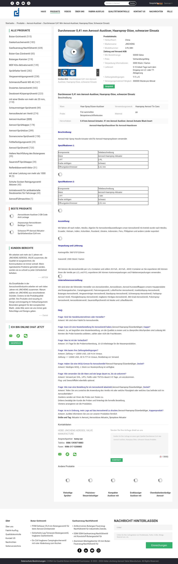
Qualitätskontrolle (118, 11)
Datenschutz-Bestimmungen (33, 561)
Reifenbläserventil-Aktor (21, 167)
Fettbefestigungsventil (20, 142)
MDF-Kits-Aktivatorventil (21, 65)
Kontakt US (139, 11)
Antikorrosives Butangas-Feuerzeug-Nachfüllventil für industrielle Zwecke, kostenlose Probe (90, 528)
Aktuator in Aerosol (80, 417)
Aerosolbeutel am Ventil (21, 113)
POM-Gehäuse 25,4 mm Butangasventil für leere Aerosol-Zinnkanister (50, 527)
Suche (132, 3)
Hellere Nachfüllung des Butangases (27, 153)
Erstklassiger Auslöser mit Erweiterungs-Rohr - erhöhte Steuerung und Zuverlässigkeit (136, 494)
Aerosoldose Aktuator (98, 417)
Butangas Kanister (18, 59)
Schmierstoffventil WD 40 (21, 82)
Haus (43, 11)
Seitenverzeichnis (13, 546)
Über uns (79, 11)
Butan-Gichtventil (17, 36)
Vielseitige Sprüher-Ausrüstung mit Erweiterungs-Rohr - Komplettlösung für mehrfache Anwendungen (68, 494)
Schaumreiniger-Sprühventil (22, 107)
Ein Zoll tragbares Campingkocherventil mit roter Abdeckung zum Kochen (49, 541)
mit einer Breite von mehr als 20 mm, (27, 99)
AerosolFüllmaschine (19, 199)
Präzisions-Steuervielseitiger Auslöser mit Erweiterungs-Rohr (90, 494)
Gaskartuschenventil (19, 42)
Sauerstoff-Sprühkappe (20, 162)
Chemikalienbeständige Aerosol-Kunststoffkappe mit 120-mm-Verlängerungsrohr (160, 494)
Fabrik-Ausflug (96, 11)
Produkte (55, 11)
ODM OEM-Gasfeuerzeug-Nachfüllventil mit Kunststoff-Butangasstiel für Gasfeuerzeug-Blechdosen (91, 535)
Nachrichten (156, 11)
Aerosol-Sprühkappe (19, 125)
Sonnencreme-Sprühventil (21, 136)
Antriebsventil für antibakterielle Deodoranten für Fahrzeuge (24, 191)
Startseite (10, 23)
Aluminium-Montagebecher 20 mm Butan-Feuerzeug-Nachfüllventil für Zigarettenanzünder (92, 543)
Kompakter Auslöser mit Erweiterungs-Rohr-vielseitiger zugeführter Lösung (113, 494)
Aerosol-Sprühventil (18, 147)
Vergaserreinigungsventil (21, 76)
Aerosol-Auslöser (34, 23)
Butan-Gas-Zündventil (19, 53)
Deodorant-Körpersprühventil (23, 93)
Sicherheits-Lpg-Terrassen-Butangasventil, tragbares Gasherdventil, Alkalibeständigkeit (50, 535)
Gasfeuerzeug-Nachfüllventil (23, 48)
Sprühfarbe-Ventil (17, 70)
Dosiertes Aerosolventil (20, 88)
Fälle (169, 11)
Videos (67, 11)
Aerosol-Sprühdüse (18, 130)
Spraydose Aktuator (117, 417)
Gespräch (153, 3)
